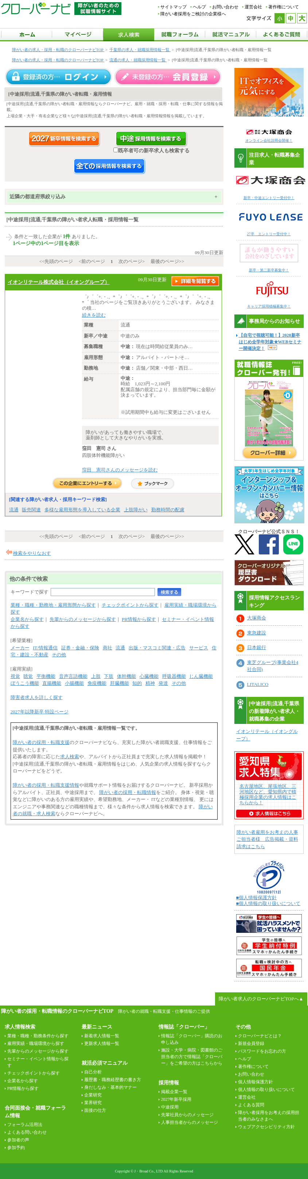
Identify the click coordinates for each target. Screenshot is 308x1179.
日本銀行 (256, 647)
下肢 (108, 676)
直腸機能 (51, 683)
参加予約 (16, 1147)
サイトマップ (173, 6)
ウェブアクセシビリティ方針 (266, 1126)
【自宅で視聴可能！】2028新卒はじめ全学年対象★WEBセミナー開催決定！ (270, 342)
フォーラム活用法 (24, 1124)
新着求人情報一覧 (101, 1035)
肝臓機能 (119, 683)
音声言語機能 (73, 676)
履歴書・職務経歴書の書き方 (112, 1079)
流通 (14, 509)
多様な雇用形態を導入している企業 (82, 509)
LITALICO (258, 684)
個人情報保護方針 (255, 1081)
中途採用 (170, 1107)
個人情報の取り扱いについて (266, 1089)
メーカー (20, 647)
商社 (107, 647)
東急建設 (256, 633)
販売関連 (31, 509)
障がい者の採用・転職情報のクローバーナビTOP (57, 1011)
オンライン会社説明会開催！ (269, 140)
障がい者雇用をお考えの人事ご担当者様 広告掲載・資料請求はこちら (267, 839)
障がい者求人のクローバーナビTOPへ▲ (261, 998)
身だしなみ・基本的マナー (110, 1087)
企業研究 (93, 1095)
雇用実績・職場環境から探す (35, 1043)
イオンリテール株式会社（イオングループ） (59, 282)
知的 (137, 683)
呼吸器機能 (174, 676)
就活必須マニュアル (105, 1063)
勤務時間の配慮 (167, 509)
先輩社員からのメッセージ (187, 1114)
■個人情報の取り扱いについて (268, 903)
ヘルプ (199, 6)
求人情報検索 (20, 1027)
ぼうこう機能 (25, 683)
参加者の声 (18, 1139)
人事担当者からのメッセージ (189, 1122)
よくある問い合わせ (27, 1132)
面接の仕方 (95, 1110)
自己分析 (93, 1072)
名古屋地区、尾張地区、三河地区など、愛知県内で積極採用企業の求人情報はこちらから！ (267, 794)
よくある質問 (251, 1104)
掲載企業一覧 (174, 1091)
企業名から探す (27, 619)
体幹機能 (126, 676)
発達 (163, 683)
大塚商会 (256, 618)
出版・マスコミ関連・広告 (157, 647)
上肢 (96, 676)
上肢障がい (136, 509)
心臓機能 (149, 676)
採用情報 (169, 1082)
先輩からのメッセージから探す (83, 619)
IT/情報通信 (45, 647)
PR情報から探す (139, 619)
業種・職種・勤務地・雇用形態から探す (53, 605)
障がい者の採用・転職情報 (127, 792)
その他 (59, 654)
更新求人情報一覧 (101, 1043)
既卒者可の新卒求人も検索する (151, 150)
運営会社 (253, 6)
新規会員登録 (251, 1043)
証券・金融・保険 (80, 647)
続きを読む (94, 315)
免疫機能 (96, 683)
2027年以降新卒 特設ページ (40, 711)
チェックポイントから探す (130, 605)
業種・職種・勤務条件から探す (38, 1035)
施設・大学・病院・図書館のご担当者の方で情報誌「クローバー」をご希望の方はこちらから (191, 1057)
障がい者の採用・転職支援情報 (46, 785)
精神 (150, 683)
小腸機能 (74, 683)
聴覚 (28, 676)
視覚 (15, 676)
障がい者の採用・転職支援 (41, 742)
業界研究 (93, 1102)
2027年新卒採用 (176, 1099)
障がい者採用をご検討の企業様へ (193, 13)
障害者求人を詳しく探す (37, 697)
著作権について (283, 6)
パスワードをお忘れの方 (262, 1051)
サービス (198, 647)
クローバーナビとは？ (260, 1035)
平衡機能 (45, 676)
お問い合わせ (225, 6)
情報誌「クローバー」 (184, 1027)
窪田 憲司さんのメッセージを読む (120, 470)
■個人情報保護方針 (256, 897)
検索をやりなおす (32, 553)
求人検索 (69, 756)
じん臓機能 (201, 676)
